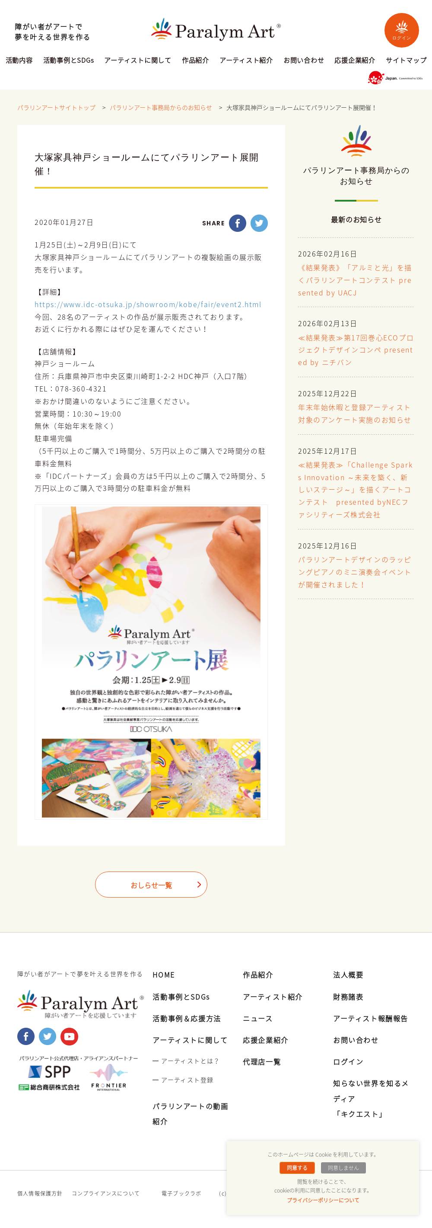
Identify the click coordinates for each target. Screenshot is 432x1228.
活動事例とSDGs (68, 61)
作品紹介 (195, 61)
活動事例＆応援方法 (186, 1018)
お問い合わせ (303, 61)
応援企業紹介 (354, 61)
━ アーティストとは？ (186, 1060)
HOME (163, 974)
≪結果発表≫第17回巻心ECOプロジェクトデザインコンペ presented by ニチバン (356, 350)
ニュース (258, 1018)
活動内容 (19, 61)
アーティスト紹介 (246, 61)
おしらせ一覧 (151, 885)
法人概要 (348, 974)
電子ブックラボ (181, 1193)
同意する (297, 1168)
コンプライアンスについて (106, 1193)
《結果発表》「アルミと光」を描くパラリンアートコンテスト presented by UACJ (355, 280)
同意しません (343, 1168)
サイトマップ (406, 61)
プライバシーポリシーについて (323, 1200)
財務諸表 (348, 996)
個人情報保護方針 (40, 1193)
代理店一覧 (262, 1061)
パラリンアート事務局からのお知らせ (161, 107)
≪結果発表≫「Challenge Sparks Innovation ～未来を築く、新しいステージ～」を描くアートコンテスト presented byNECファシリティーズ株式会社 (355, 490)
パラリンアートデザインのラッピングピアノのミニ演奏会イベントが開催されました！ (355, 572)
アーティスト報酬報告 (370, 1018)
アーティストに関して (138, 61)
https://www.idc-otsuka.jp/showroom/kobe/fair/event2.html (148, 304)
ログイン (401, 30)
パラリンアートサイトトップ (56, 107)
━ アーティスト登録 (182, 1079)
